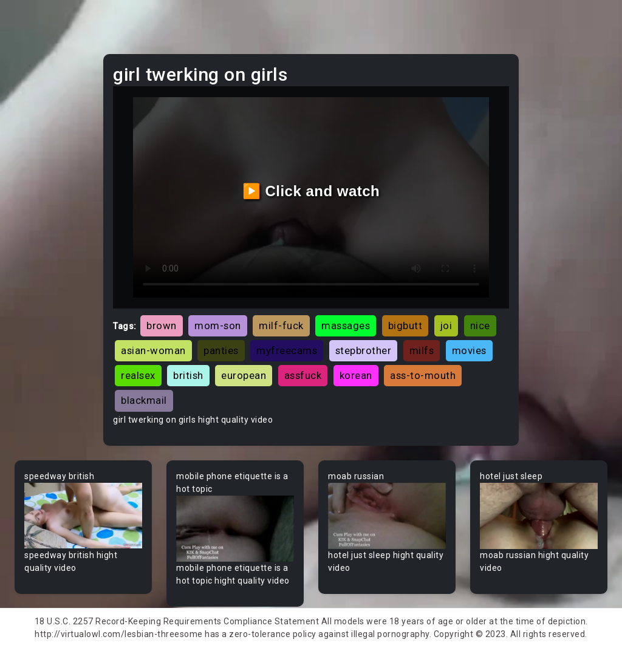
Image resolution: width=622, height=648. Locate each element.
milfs (421, 350)
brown (161, 325)
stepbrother (363, 350)
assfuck (303, 375)
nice (480, 325)
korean (356, 375)
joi (446, 325)
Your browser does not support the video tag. (83, 516)
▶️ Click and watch (311, 191)
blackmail (144, 400)
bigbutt (405, 325)
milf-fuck (281, 325)
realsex (138, 375)
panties (221, 350)
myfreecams (286, 350)
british (188, 375)
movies (469, 350)
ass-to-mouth (423, 375)
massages (345, 325)
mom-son (217, 325)
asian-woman (153, 350)
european (243, 375)
